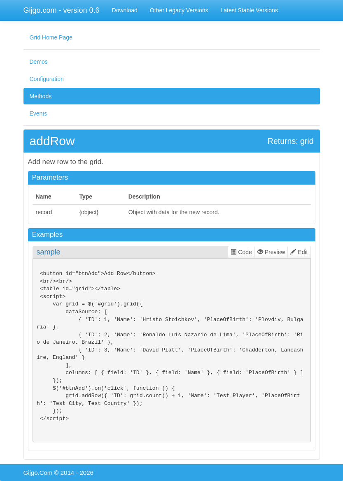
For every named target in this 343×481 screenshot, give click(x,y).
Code (241, 252)
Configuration (47, 79)
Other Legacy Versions (179, 10)
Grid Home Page (51, 37)
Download (125, 10)
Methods (41, 96)
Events (38, 113)
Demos (39, 61)
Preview (271, 252)
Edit (299, 252)
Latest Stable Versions (249, 10)
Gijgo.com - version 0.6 (61, 10)
